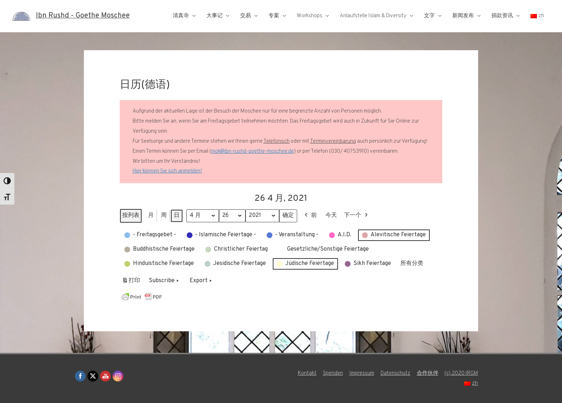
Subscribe (164, 281)
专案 (273, 16)
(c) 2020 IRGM (461, 373)
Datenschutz (395, 373)
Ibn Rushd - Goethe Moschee (83, 16)
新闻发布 (463, 16)
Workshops (309, 16)
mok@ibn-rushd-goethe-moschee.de (252, 151)
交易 (245, 16)
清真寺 (181, 16)
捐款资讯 (502, 16)
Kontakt (306, 373)
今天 (331, 215)
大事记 (214, 16)
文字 (429, 16)
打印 (131, 282)
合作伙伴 (427, 373)
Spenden (333, 373)
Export (201, 281)
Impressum (361, 373)
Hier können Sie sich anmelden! (167, 171)
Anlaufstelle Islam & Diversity (373, 16)
